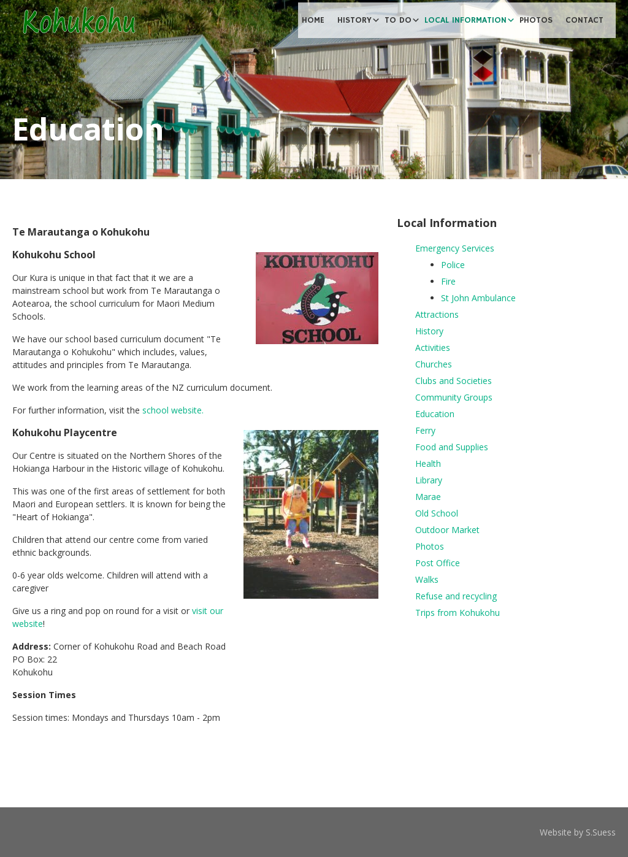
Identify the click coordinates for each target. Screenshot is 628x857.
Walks (426, 579)
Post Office (437, 563)
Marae (428, 496)
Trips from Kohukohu (457, 612)
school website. (173, 410)
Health (428, 463)
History (429, 331)
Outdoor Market (447, 530)
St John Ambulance (478, 298)
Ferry (425, 430)
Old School (436, 513)
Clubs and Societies (453, 380)
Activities (432, 347)
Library (428, 480)
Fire (448, 281)
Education (434, 414)
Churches (433, 364)
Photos (429, 546)
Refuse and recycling (456, 596)
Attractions (437, 314)
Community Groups (453, 397)
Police (453, 265)
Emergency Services (454, 248)
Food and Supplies (451, 447)
